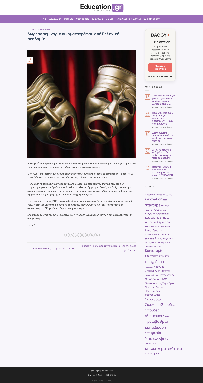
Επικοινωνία (107, 371)
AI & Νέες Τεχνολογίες (129, 18)
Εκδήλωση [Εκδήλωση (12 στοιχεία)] (166, 226)
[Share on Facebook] (66, 235)
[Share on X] (71, 235)
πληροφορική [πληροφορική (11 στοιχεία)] (152, 353)
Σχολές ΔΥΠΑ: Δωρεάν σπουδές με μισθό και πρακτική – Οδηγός (163, 136)
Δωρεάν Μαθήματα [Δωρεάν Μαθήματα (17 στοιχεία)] (157, 217)
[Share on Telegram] (97, 235)
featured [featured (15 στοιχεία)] (167, 194)
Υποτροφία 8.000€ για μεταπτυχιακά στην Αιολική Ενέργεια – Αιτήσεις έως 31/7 (163, 99)
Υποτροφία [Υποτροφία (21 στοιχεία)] (153, 333)
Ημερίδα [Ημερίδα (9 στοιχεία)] (149, 246)
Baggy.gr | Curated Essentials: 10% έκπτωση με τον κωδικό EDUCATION (162, 171)
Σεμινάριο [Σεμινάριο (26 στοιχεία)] (153, 304)
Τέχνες (48, 30)
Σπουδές (68, 18)
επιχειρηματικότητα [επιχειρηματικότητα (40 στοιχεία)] (163, 348)
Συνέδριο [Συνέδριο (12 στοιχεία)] (167, 316)
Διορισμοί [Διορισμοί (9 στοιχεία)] (164, 213)
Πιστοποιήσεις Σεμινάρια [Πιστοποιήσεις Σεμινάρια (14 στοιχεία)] (159, 283)
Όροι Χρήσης (95, 371)
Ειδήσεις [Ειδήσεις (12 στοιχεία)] (155, 226)
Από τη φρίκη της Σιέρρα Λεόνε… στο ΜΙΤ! (52, 248)
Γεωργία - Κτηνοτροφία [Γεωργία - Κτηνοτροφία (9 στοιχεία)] (155, 210)
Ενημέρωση (55, 18)
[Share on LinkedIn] (92, 235)
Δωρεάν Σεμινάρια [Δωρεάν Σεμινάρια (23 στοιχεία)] (158, 222)
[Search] (44, 19)
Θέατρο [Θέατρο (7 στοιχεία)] (155, 246)
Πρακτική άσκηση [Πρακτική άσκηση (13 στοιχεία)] (154, 287)
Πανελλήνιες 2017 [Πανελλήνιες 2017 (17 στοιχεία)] (156, 279)
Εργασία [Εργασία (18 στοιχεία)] (159, 238)
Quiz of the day (151, 18)
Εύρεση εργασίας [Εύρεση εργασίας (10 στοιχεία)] (163, 242)
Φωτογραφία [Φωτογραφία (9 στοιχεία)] (150, 343)
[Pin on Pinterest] (87, 235)
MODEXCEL (110, 375)
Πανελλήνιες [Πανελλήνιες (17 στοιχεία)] (167, 275)
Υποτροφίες (82, 18)
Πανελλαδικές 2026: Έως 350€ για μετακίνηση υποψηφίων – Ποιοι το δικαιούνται (162, 118)
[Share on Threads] (77, 235)
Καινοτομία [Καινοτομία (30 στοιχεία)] (154, 250)
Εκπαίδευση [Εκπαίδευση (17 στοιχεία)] (152, 230)
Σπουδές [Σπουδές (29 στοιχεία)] (168, 304)
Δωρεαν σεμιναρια (35, 30)
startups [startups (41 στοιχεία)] (153, 204)
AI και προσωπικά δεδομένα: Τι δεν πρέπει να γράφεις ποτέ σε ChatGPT (162, 153)
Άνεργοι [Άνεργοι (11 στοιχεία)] (165, 205)
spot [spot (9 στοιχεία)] (165, 199)
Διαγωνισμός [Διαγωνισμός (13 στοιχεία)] (152, 213)
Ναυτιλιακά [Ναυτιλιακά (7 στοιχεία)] (149, 267)
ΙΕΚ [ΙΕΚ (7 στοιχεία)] (160, 246)
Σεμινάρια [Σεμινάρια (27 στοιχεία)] (153, 299)
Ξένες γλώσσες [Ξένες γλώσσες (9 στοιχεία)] (151, 275)
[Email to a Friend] (82, 235)
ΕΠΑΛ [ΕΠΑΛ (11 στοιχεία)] (148, 226)
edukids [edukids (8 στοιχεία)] (159, 195)
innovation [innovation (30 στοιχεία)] (153, 199)
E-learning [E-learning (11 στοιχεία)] (150, 194)
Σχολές (110, 18)
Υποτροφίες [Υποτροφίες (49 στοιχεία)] (157, 338)
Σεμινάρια (97, 18)
